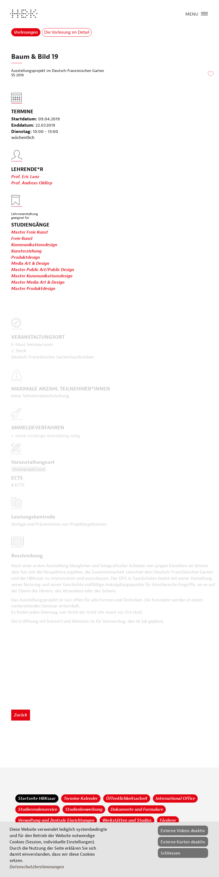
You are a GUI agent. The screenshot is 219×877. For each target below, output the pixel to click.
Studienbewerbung (83, 809)
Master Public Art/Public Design (42, 270)
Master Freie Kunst (29, 232)
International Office (175, 798)
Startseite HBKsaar (37, 798)
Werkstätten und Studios (127, 820)
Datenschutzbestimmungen (37, 867)
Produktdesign (25, 257)
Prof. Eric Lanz (25, 188)
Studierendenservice (37, 809)
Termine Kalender (81, 798)
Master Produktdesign (33, 288)
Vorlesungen (26, 32)
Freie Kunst (22, 238)
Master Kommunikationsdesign (41, 276)
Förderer (168, 820)
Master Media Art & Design (37, 282)
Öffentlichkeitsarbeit (126, 798)
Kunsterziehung (26, 251)
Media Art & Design (30, 263)
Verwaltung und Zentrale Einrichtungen (56, 820)
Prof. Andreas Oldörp (31, 194)
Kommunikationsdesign (34, 245)
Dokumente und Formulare (137, 809)
